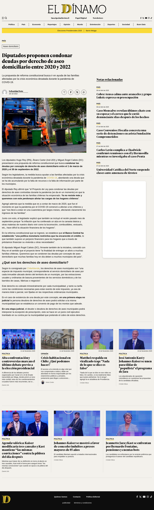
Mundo (80, 24)
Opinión (67, 24)
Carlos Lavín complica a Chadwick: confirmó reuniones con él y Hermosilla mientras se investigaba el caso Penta (122, 153)
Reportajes (52, 24)
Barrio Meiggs (91, 31)
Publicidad (66, 503)
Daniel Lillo (5, 385)
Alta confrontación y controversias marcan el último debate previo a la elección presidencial (18, 362)
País (23, 24)
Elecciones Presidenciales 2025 (70, 31)
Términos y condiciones (83, 503)
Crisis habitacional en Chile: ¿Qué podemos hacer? (56, 361)
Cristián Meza (84, 383)
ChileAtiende (32, 268)
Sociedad (126, 24)
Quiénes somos (60, 497)
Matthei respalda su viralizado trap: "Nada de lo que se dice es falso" (94, 362)
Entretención (95, 24)
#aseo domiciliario (10, 46)
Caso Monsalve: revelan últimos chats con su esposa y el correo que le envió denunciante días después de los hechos (123, 113)
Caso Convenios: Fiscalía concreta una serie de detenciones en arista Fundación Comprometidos (123, 133)
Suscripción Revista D (60, 18)
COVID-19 (51, 177)
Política (11, 24)
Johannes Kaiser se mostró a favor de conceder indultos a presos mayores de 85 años (76, 446)
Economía (36, 24)
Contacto (76, 497)
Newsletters (98, 18)
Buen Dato (141, 24)
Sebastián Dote (16, 91)
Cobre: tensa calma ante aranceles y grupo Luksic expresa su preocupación (123, 95)
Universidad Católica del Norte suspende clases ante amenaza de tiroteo (123, 171)
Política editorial (93, 497)
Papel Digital (81, 18)
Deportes (111, 24)
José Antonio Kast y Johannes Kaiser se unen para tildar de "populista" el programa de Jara (135, 364)
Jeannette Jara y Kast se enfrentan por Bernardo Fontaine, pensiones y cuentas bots (128, 446)
